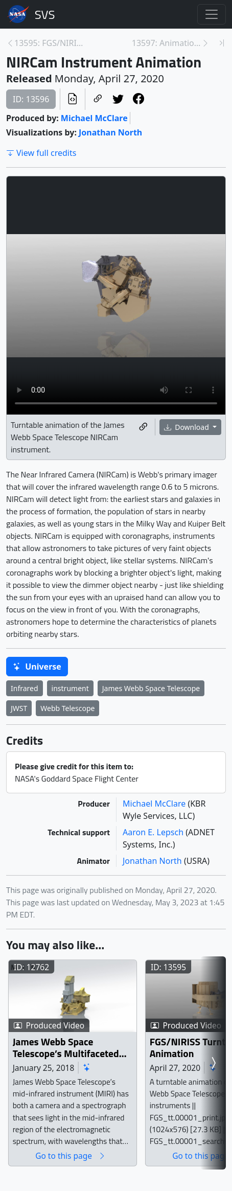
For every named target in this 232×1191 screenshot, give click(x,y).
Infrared (24, 688)
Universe (37, 666)
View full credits (41, 152)
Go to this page (86, 1172)
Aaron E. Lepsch (154, 832)
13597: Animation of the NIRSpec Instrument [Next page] (166, 43)
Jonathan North (110, 132)
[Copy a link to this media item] (143, 427)
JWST (19, 708)
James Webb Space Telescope (151, 688)
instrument (70, 688)
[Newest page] (222, 43)
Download (187, 427)
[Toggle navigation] (211, 14)
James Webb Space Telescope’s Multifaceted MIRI (79, 1065)
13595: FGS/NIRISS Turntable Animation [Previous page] (49, 43)
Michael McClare (94, 118)
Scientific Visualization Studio (45, 14)
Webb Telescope (67, 708)
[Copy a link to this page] (97, 99)
